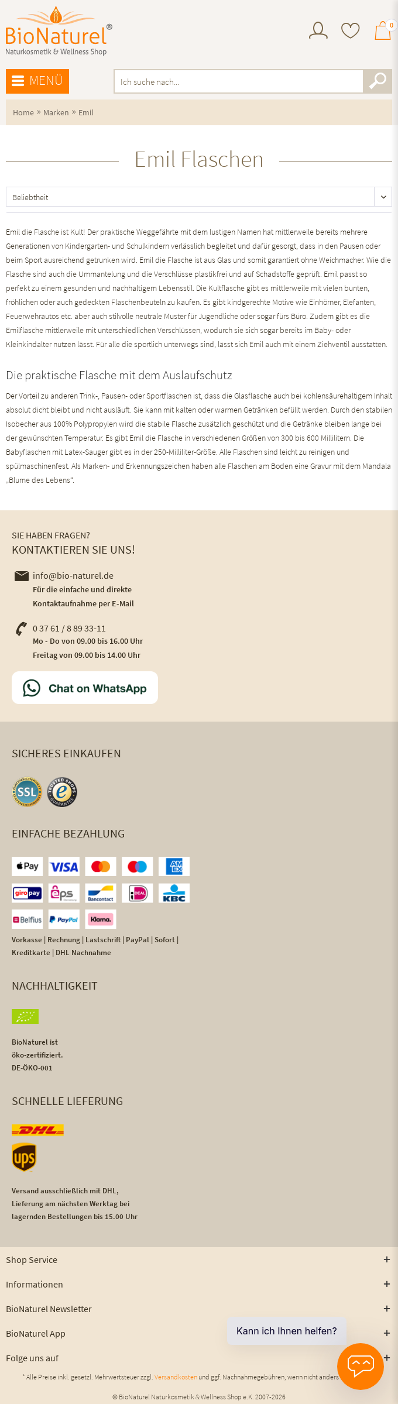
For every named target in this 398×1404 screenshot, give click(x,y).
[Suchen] (377, 81)
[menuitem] (318, 32)
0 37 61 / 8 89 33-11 (60, 628)
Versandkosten (176, 1376)
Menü (37, 80)
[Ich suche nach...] (253, 81)
